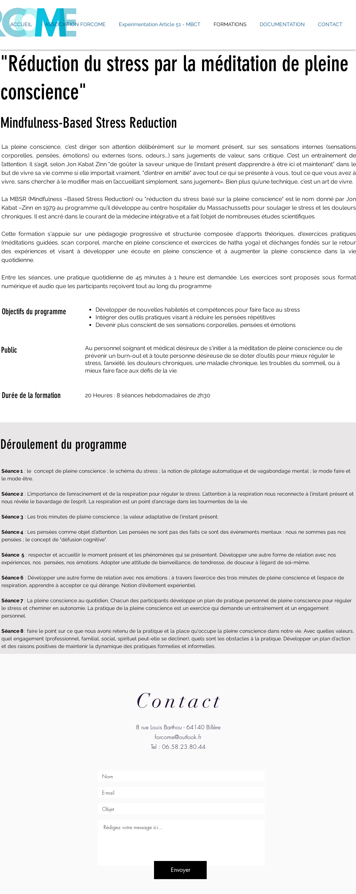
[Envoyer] (180, 870)
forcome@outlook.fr (178, 737)
